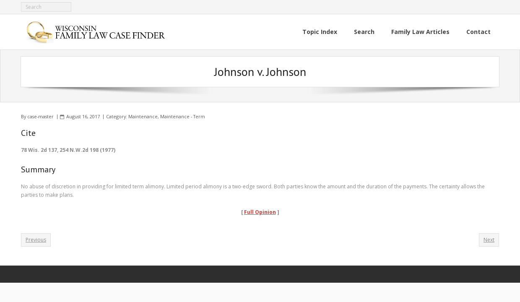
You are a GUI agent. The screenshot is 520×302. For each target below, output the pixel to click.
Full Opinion (260, 212)
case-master (40, 116)
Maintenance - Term (182, 116)
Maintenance (143, 116)
